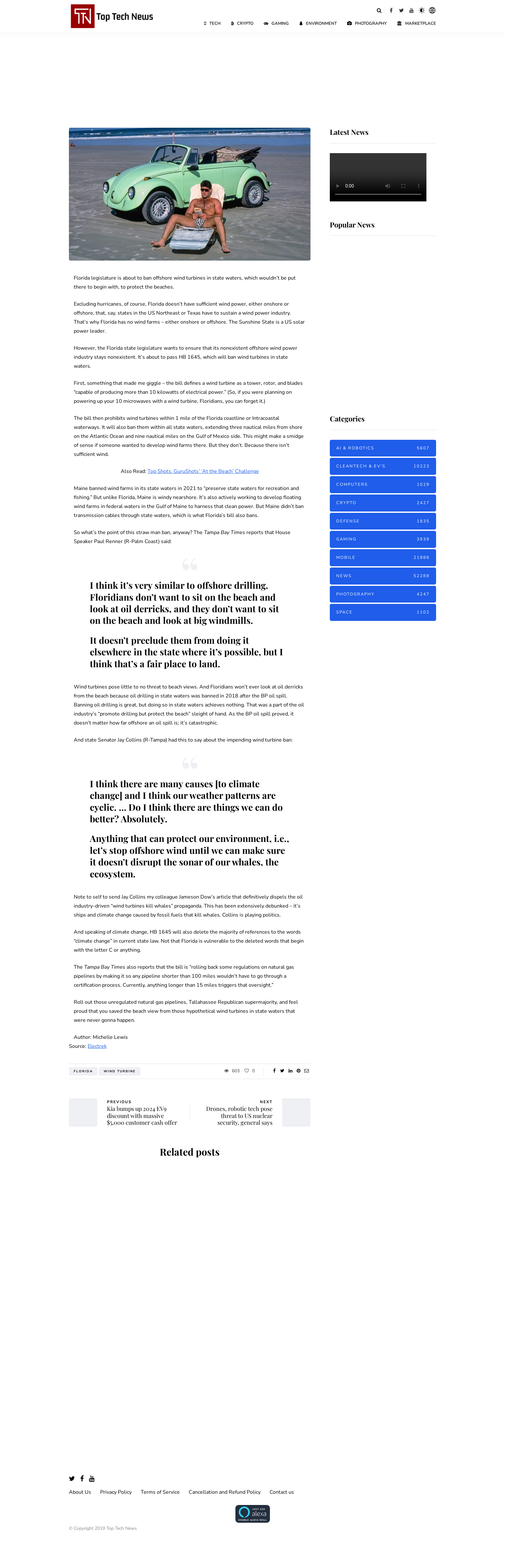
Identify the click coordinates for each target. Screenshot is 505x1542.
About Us (80, 1492)
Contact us (282, 1492)
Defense (383, 521)
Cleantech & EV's (383, 466)
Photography (367, 23)
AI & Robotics (383, 448)
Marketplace (416, 23)
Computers (383, 484)
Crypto (242, 23)
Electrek (97, 1046)
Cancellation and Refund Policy (225, 1492)
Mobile (383, 557)
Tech (212, 23)
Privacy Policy (116, 1492)
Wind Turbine (120, 1071)
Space (383, 612)
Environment (318, 23)
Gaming (276, 23)
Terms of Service (160, 1492)
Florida (83, 1071)
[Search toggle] (379, 10)
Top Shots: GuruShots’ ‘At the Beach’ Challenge (203, 471)
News (383, 576)
